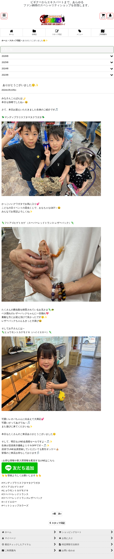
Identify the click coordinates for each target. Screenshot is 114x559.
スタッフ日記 (57, 523)
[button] (4, 16)
